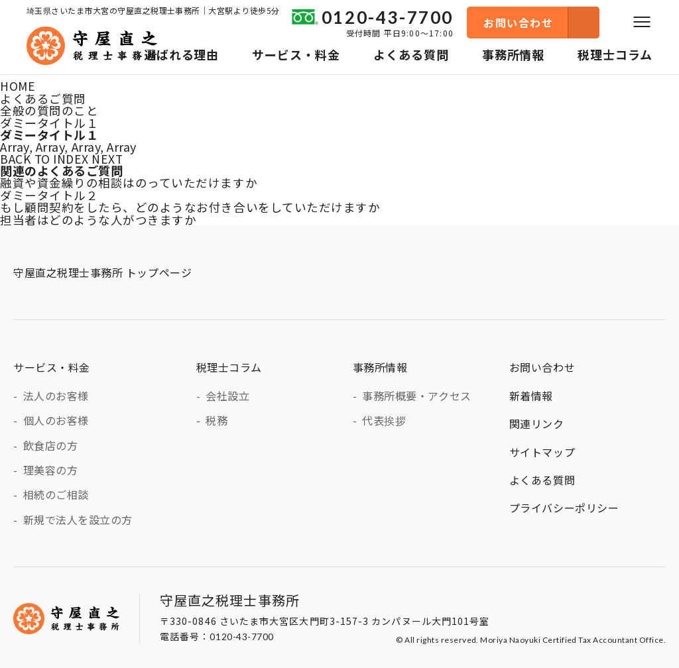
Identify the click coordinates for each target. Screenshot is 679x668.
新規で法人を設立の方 (78, 517)
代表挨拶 (384, 417)
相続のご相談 (56, 492)
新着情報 (531, 393)
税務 (216, 417)
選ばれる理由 (179, 59)
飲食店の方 (50, 443)
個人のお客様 (56, 417)
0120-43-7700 (388, 17)
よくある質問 (410, 59)
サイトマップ (542, 449)
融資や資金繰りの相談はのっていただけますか (128, 181)
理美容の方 (50, 467)
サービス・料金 (294, 59)
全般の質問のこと (49, 109)
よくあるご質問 (43, 97)
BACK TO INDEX (45, 157)
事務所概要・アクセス (416, 393)
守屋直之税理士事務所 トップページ (102, 270)
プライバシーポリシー (564, 505)
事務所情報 (512, 59)
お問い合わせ (541, 22)
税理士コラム (615, 59)
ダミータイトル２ (49, 192)
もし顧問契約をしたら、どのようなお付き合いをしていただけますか (190, 204)
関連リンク (536, 421)
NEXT (109, 157)
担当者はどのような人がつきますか (98, 216)
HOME (18, 85)
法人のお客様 (56, 393)
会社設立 (227, 393)
